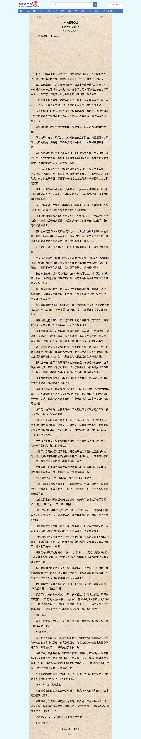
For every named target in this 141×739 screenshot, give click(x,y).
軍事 (76, 11)
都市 (62, 11)
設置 (39, 17)
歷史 (82, 11)
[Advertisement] (71, 55)
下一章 (81, 17)
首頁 (21, 11)
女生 (28, 11)
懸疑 (96, 11)
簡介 (102, 17)
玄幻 (34, 11)
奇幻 (41, 11)
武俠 (48, 11)
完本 (103, 11)
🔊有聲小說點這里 (70, 31)
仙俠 (55, 11)
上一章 (60, 17)
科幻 (89, 11)
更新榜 (110, 11)
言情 (69, 11)
